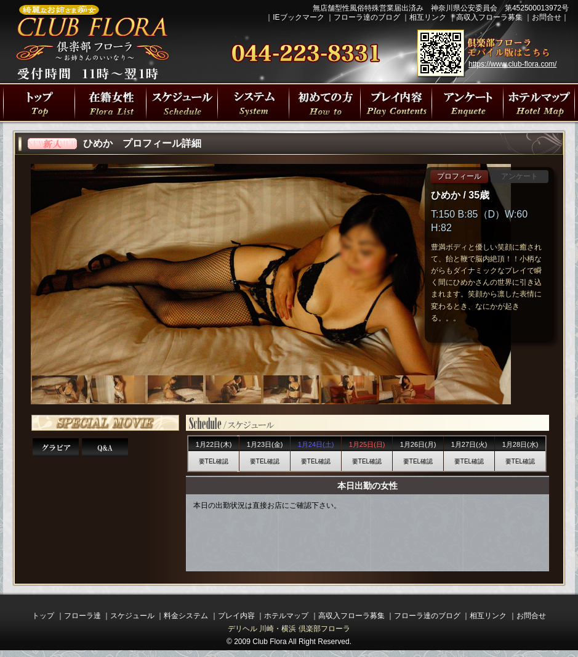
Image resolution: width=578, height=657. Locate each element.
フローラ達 (110, 102)
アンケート (519, 176)
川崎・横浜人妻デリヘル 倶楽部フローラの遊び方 (467, 102)
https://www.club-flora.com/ (512, 64)
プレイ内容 (395, 102)
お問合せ (546, 17)
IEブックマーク (298, 17)
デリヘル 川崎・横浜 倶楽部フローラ (289, 628)
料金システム (186, 615)
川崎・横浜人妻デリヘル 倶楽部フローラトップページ (38, 102)
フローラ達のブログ (367, 17)
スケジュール (132, 615)
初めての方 (324, 102)
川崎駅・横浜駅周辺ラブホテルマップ (538, 102)
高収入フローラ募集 (489, 17)
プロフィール (459, 176)
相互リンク (427, 17)
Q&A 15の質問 (105, 447)
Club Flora (269, 641)
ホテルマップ (286, 615)
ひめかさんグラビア (56, 447)
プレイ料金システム (253, 102)
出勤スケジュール (181, 102)
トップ (43, 615)
